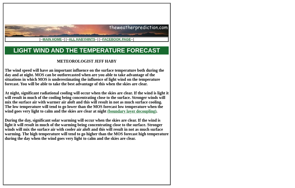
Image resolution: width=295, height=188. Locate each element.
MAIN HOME (52, 39)
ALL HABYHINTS (82, 39)
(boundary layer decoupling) (131, 111)
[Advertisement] (87, 12)
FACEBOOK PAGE (116, 39)
